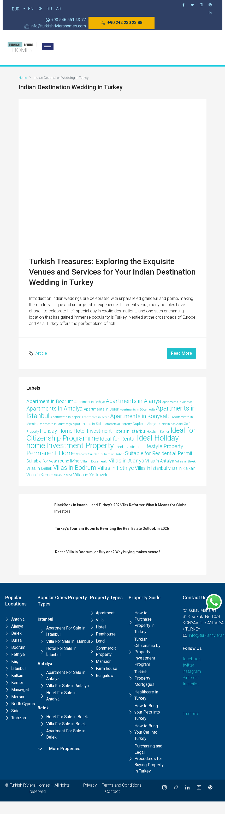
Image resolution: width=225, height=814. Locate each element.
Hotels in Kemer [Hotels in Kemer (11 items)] (158, 431)
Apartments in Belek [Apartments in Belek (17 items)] (101, 409)
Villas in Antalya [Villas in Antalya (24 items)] (159, 461)
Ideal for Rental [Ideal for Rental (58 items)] (118, 439)
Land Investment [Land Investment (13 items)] (128, 447)
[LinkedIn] (187, 787)
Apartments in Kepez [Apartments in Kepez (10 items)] (65, 417)
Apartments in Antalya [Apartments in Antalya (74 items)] (54, 408)
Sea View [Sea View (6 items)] (81, 454)
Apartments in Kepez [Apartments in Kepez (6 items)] (95, 417)
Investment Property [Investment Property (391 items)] (80, 445)
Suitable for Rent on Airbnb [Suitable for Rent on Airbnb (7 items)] (106, 454)
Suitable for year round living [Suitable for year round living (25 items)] (52, 461)
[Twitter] (192, 5)
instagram (192, 671)
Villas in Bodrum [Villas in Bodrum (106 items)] (74, 467)
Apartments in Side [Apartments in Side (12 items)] (87, 424)
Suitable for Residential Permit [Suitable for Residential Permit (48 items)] (158, 453)
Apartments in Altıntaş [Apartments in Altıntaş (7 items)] (177, 402)
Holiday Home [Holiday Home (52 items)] (56, 431)
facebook (192, 658)
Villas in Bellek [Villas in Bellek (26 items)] (39, 468)
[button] (121, 23)
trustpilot (191, 683)
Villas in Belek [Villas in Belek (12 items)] (185, 461)
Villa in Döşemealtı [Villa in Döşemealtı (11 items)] (94, 461)
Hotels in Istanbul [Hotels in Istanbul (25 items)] (129, 431)
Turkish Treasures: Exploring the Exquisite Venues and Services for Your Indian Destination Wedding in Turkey (112, 272)
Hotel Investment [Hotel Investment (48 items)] (93, 431)
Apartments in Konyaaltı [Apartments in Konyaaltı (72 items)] (140, 416)
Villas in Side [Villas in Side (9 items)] (63, 475)
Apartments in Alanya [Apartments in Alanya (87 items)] (133, 400)
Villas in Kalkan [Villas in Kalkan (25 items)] (181, 468)
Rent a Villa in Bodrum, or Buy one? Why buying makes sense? (107, 552)
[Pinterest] (210, 5)
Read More (181, 353)
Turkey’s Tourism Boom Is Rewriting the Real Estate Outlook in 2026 (112, 528)
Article (41, 353)
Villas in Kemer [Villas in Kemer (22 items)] (39, 474)
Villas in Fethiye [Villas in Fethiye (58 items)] (115, 468)
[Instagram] (201, 5)
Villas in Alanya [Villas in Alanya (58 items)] (126, 460)
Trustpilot (191, 713)
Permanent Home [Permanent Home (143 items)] (50, 453)
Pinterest (191, 677)
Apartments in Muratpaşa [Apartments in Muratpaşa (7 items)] (55, 424)
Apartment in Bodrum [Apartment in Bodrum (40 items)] (49, 401)
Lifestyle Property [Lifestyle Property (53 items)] (163, 446)
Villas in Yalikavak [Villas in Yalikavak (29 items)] (90, 474)
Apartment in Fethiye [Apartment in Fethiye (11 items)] (89, 402)
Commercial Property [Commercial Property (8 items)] (117, 424)
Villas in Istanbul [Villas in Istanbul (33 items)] (151, 468)
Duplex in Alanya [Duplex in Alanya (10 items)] (145, 424)
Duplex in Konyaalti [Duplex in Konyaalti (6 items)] (170, 424)
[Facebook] (183, 5)
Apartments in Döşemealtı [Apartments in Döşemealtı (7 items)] (137, 409)
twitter (188, 665)
